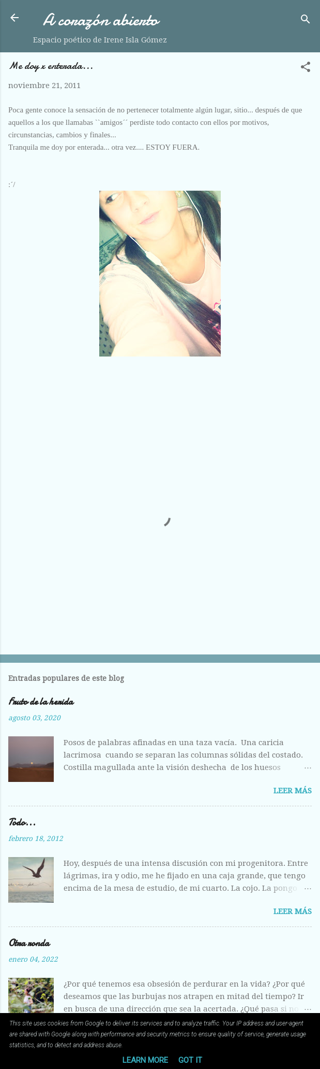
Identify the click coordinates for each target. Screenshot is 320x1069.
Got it (190, 1060)
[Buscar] (305, 21)
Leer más (292, 790)
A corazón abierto (100, 20)
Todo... (22, 822)
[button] (305, 69)
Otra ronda (28, 943)
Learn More (145, 1060)
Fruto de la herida (40, 701)
